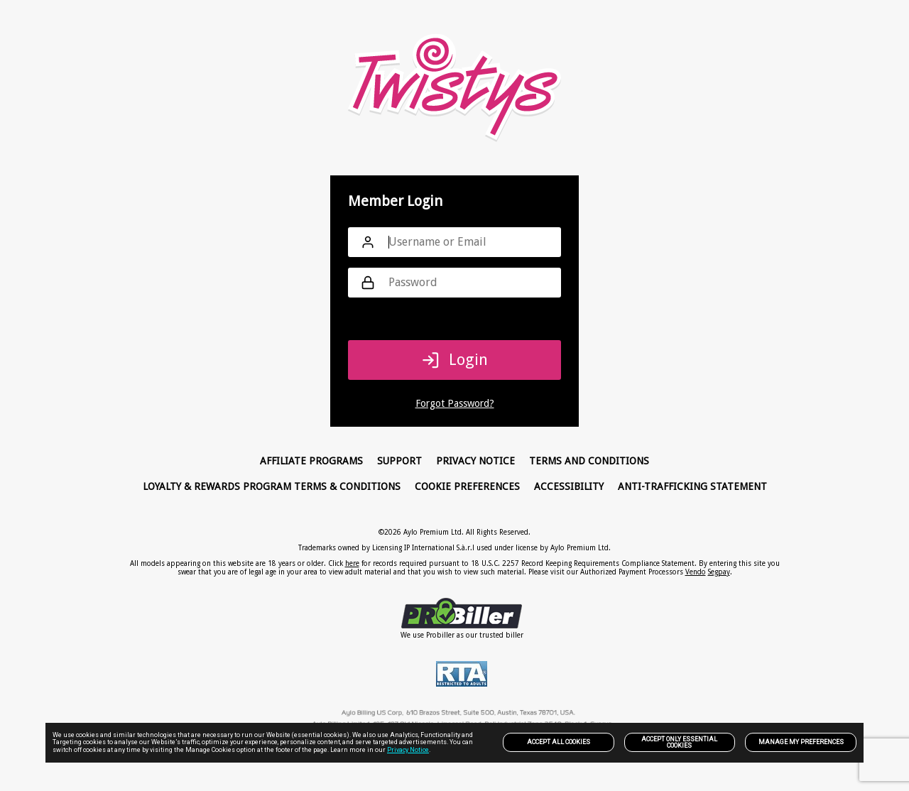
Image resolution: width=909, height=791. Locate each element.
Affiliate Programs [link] (311, 461)
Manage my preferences (801, 742)
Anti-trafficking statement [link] (692, 486)
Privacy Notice (408, 749)
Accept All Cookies (558, 742)
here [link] (352, 563)
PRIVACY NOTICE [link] (475, 461)
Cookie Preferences (467, 486)
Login (455, 360)
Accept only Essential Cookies (679, 742)
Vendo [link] (695, 572)
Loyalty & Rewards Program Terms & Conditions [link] (272, 486)
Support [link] (399, 461)
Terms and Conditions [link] (589, 461)
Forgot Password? (454, 403)
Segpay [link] (719, 572)
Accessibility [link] (569, 486)
